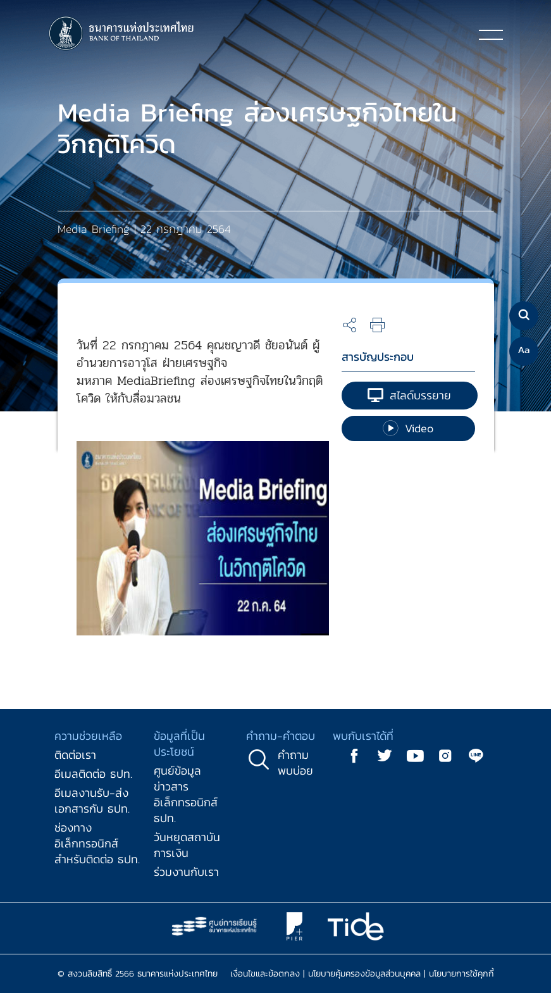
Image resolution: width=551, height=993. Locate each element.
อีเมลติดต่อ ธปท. (93, 773)
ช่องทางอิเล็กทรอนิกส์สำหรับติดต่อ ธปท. (97, 843)
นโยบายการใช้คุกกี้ (461, 973)
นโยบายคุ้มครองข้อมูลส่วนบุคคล (364, 973)
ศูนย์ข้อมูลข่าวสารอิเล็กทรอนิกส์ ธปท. (186, 794)
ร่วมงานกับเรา (186, 871)
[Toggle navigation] (491, 34)
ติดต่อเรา (75, 754)
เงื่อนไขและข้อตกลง (265, 973)
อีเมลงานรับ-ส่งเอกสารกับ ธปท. (92, 800)
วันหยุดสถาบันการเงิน (187, 844)
